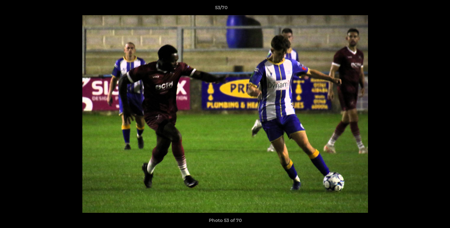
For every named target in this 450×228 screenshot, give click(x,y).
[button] (423, 9)
